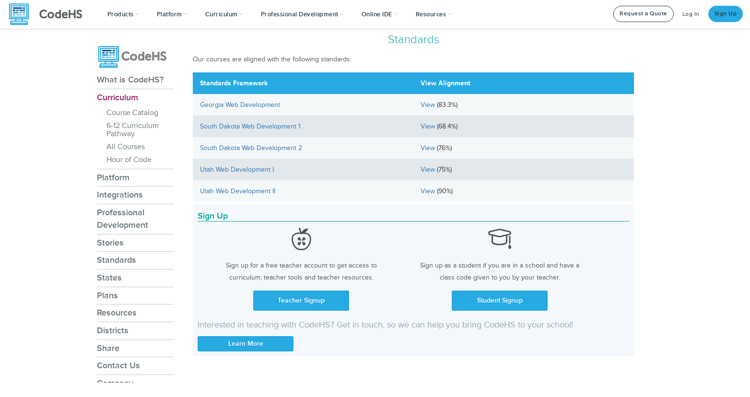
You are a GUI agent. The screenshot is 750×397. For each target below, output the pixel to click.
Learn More (245, 343)
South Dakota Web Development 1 (250, 126)
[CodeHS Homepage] (49, 14)
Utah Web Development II (237, 191)
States (109, 277)
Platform (113, 177)
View (429, 105)
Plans (107, 295)
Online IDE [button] (380, 14)
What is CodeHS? (130, 79)
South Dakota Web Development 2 (251, 148)
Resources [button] (434, 14)
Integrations (120, 194)
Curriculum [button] (224, 14)
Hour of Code (129, 159)
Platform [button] (172, 14)
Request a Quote (644, 13)
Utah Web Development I (237, 169)
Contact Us (118, 365)
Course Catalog (132, 112)
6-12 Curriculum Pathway (132, 130)
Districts (113, 330)
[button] (123, 14)
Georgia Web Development (240, 105)
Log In (691, 14)
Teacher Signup (301, 300)
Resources (117, 312)
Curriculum (117, 97)
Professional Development (122, 218)
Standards (116, 260)
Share (108, 348)
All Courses (125, 147)
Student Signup (500, 300)
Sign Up (726, 13)
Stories (110, 242)
